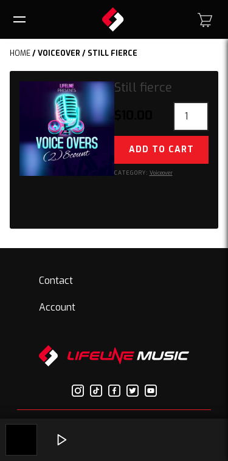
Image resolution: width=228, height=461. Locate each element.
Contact (56, 280)
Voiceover (59, 53)
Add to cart (161, 149)
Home (20, 53)
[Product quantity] (191, 116)
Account (57, 307)
